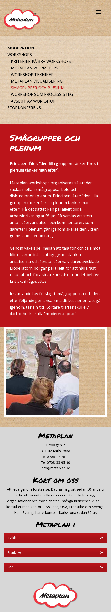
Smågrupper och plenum (38, 87)
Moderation (20, 48)
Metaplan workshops (34, 68)
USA (55, 567)
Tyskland (55, 538)
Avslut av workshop (33, 101)
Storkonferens (24, 107)
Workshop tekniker (32, 74)
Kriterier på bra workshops (41, 61)
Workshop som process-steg (42, 94)
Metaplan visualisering (37, 81)
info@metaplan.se (55, 468)
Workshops (19, 54)
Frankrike (55, 552)
